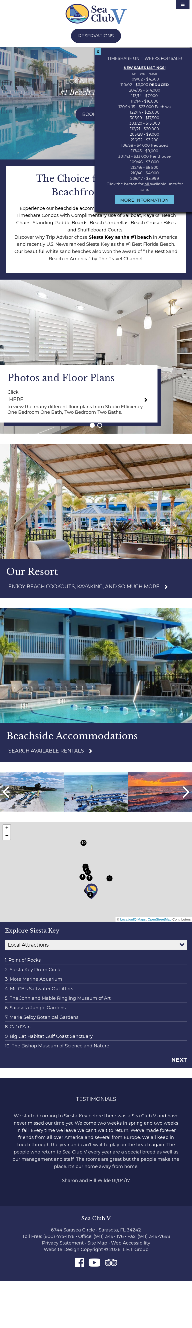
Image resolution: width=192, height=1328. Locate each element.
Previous (5, 792)
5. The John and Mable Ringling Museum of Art (58, 998)
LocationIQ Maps (133, 919)
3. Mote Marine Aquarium (33, 979)
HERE (16, 399)
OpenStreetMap (159, 919)
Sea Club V (96, 14)
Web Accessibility (130, 1243)
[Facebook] (79, 1262)
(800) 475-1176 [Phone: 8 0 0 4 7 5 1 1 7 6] (58, 1236)
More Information (144, 200)
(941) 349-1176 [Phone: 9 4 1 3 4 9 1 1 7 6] (109, 1236)
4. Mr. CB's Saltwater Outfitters (39, 988)
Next (186, 792)
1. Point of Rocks (23, 960)
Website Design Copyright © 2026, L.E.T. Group (96, 1249)
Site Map (97, 1243)
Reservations (96, 36)
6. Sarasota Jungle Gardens (35, 1008)
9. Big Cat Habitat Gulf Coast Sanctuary (49, 1036)
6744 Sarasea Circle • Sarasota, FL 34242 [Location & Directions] (96, 1230)
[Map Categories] (96, 945)
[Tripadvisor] (111, 1262)
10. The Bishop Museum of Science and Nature (57, 1046)
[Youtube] (94, 1262)
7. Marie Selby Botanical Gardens (41, 1017)
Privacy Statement (63, 1243)
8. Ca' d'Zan (18, 1027)
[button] (91, 891)
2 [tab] (99, 425)
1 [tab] (92, 425)
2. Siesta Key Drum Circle (33, 969)
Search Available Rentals (46, 751)
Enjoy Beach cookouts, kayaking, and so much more (84, 587)
